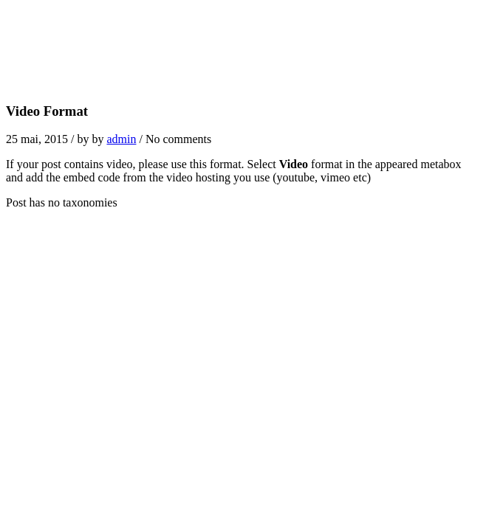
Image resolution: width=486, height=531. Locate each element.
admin (121, 139)
